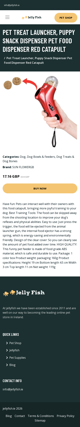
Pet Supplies (17, 358)
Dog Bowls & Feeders (41, 157)
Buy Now (40, 188)
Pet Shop (66, 17)
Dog (23, 157)
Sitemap (40, 420)
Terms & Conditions (41, 416)
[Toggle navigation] (7, 17)
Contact (20, 416)
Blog (12, 365)
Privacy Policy (65, 416)
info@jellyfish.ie (12, 5)
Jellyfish (14, 350)
